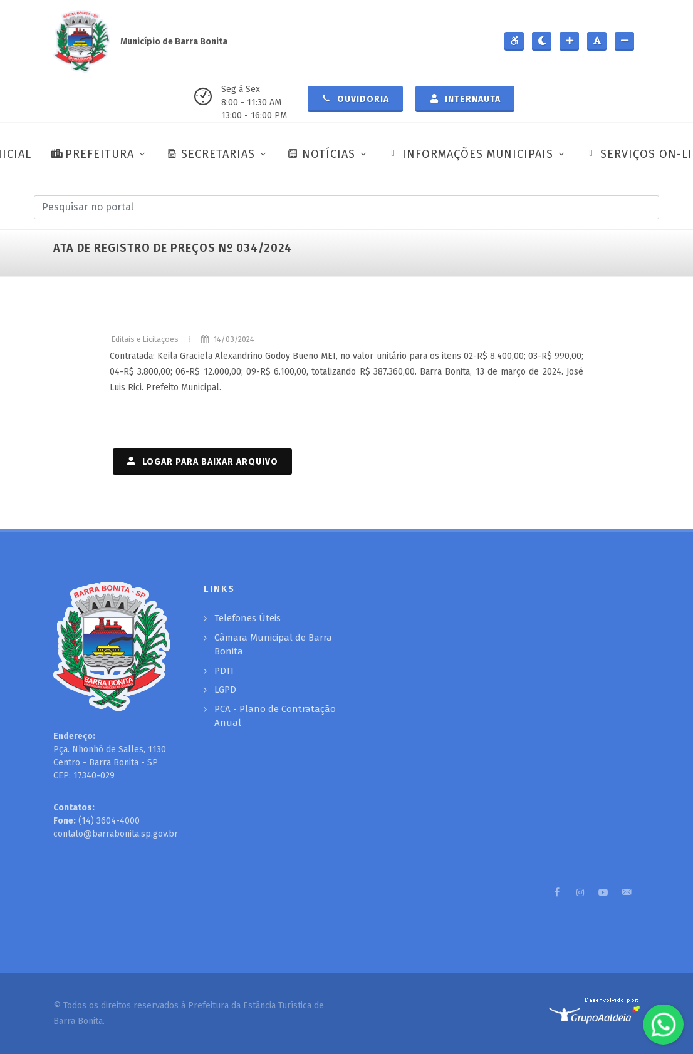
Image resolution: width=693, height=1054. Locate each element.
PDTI (224, 670)
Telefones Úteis (247, 618)
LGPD (225, 689)
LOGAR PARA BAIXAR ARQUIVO (202, 460)
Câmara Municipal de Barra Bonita (273, 645)
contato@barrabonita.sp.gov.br (115, 834)
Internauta (465, 98)
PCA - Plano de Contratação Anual (275, 716)
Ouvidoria (355, 98)
